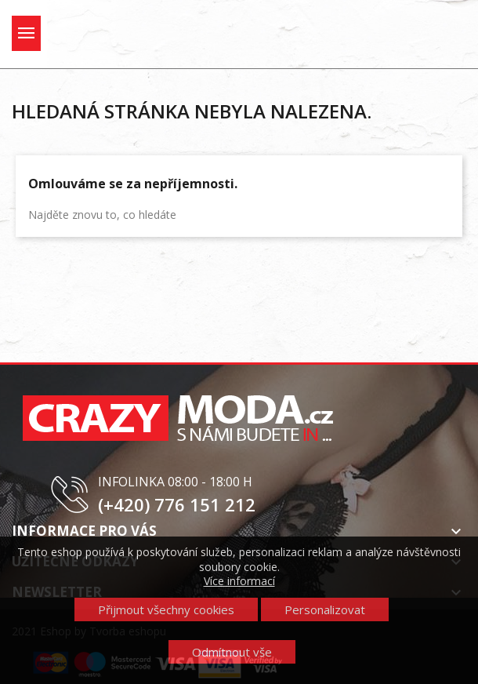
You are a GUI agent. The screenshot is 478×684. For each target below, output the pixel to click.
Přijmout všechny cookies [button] (166, 609)
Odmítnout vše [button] (232, 652)
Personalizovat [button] (324, 609)
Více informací (239, 580)
